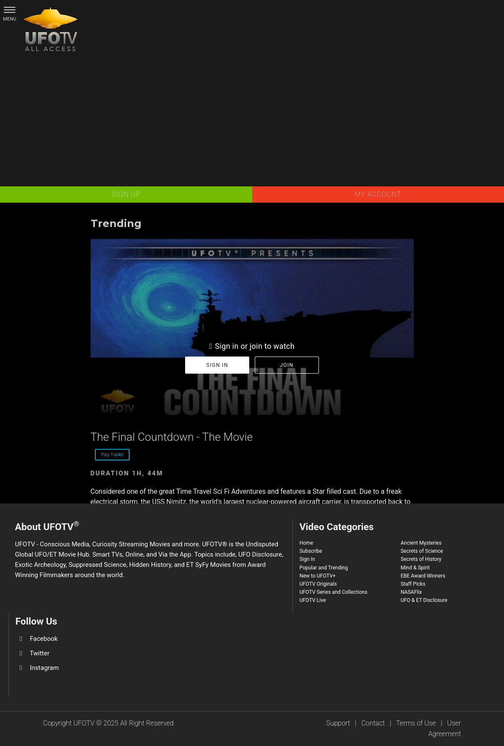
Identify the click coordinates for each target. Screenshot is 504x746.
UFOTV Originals (318, 584)
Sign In (307, 559)
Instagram (44, 668)
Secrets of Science (422, 551)
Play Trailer (112, 454)
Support (338, 723)
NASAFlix (411, 592)
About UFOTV (47, 525)
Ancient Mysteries (421, 543)
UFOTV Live (312, 600)
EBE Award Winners (423, 576)
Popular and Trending (323, 568)
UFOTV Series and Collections (333, 592)
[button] (9, 9)
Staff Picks (413, 584)
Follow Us (36, 621)
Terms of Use (416, 723)
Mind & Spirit (415, 568)
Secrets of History (421, 559)
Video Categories (336, 526)
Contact (373, 723)
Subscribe (310, 551)
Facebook (44, 639)
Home (306, 543)
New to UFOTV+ (317, 576)
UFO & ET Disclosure (424, 600)
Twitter (39, 653)
